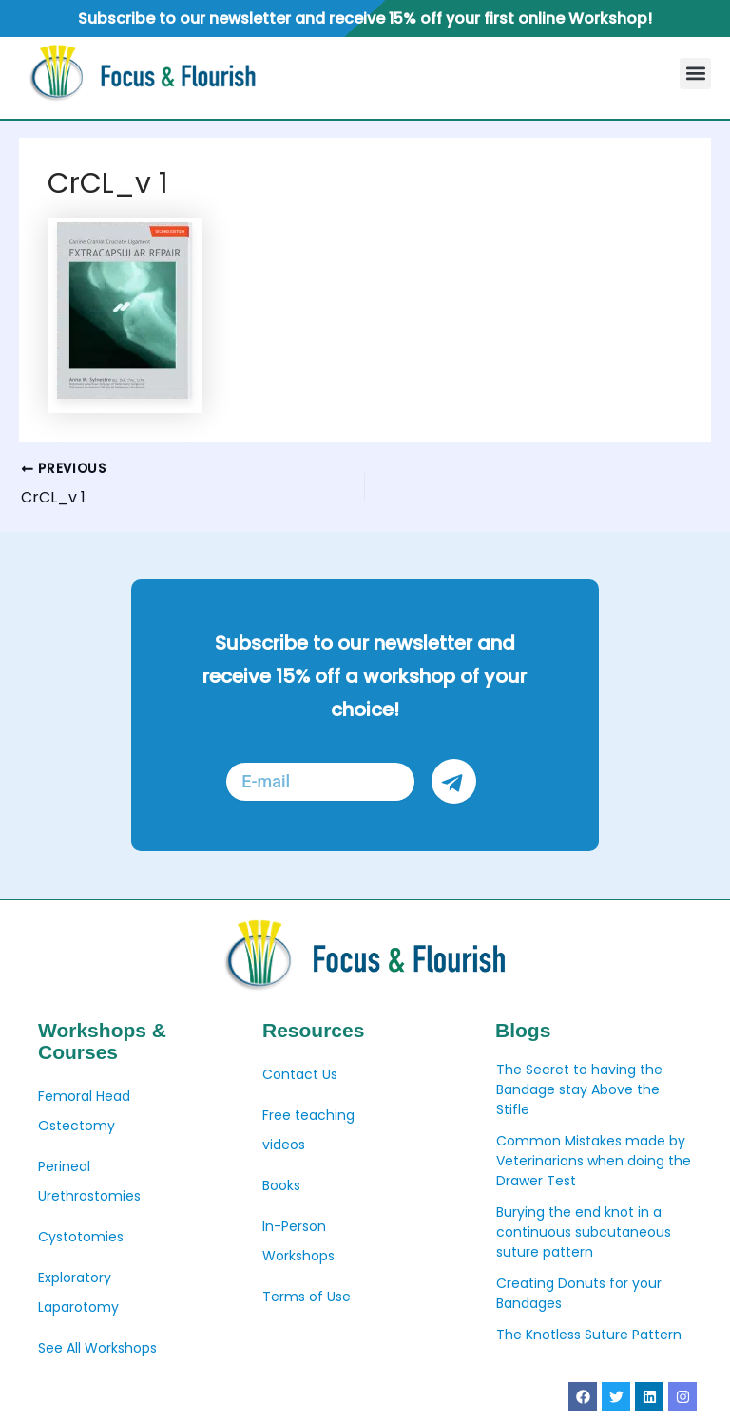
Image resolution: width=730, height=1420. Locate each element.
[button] (695, 73)
